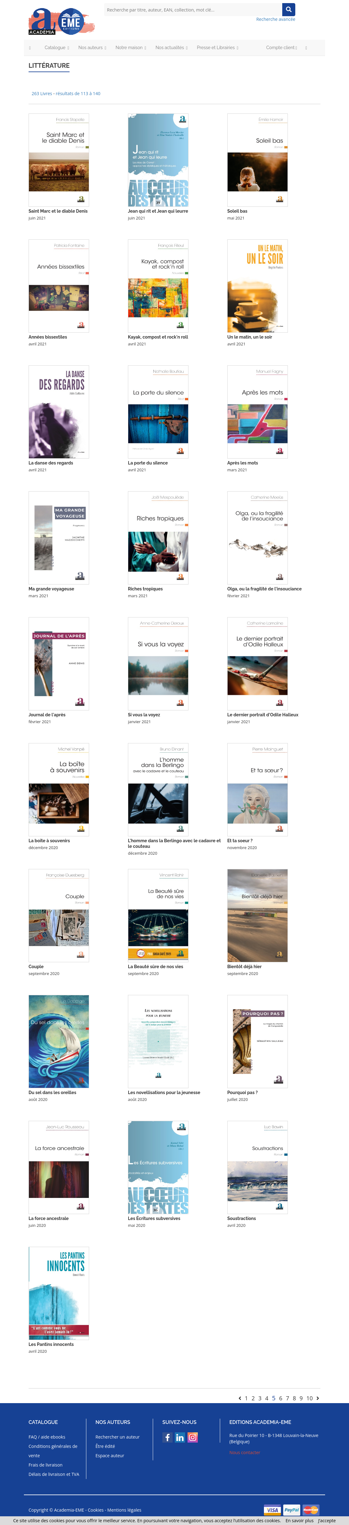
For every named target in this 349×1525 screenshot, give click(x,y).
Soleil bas (237, 211)
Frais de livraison (45, 1465)
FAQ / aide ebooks (47, 1437)
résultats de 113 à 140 (78, 93)
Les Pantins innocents (51, 1344)
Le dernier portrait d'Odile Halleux (262, 714)
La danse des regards (51, 462)
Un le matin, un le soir (249, 337)
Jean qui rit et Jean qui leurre (158, 211)
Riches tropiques (145, 588)
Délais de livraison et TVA (54, 1474)
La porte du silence (148, 462)
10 (309, 1398)
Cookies (96, 1510)
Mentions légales (124, 1510)
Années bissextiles (48, 337)
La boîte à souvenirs (49, 840)
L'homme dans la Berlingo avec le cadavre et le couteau (174, 843)
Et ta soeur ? (240, 840)
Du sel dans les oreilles (52, 1092)
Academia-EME (69, 1510)
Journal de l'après (47, 714)
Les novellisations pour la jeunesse (164, 1092)
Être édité (105, 1446)
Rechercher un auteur (118, 1437)
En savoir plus (300, 1520)
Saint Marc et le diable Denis (58, 211)
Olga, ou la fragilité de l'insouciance (264, 588)
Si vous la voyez (144, 714)
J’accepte (327, 1520)
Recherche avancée (275, 19)
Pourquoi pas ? (242, 1092)
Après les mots (242, 462)
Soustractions (241, 1218)
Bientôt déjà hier (244, 966)
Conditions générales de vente (53, 1450)
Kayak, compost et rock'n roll (158, 337)
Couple (36, 966)
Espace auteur (110, 1455)
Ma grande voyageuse (51, 588)
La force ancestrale (49, 1218)
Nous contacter (245, 1452)
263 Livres (42, 93)
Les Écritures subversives (154, 1218)
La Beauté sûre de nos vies (155, 966)
